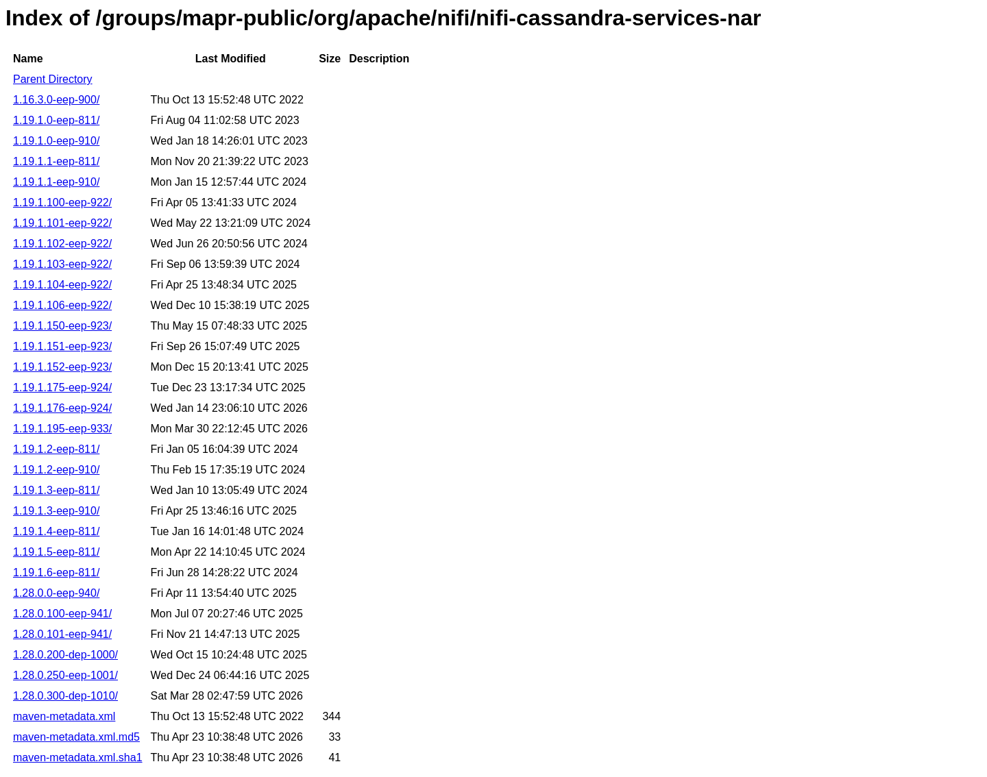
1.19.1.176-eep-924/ (62, 408)
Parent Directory (53, 79)
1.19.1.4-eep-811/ (56, 531)
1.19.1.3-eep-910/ (56, 511)
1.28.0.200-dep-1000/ (65, 655)
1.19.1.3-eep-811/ (56, 490)
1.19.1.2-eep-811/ (56, 449)
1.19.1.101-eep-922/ (62, 223)
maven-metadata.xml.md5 (76, 737)
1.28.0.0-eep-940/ (56, 593)
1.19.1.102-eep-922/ (62, 243)
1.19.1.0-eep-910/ (56, 141)
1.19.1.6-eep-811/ (56, 572)
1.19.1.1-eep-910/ (56, 182)
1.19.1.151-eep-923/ (62, 346)
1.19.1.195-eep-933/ (62, 428)
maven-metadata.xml (64, 716)
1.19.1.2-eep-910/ (56, 470)
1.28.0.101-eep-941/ (62, 634)
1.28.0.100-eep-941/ (62, 613)
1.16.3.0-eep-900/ (56, 100)
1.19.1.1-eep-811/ (56, 161)
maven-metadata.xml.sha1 (78, 757)
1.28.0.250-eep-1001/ (65, 675)
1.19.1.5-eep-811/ (56, 552)
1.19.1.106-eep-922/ (62, 305)
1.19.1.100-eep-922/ (62, 202)
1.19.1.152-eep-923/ (62, 367)
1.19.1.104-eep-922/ (62, 285)
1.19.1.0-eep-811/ (56, 120)
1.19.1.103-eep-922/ (62, 264)
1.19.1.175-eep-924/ (62, 387)
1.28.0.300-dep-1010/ (65, 696)
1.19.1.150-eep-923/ (62, 326)
